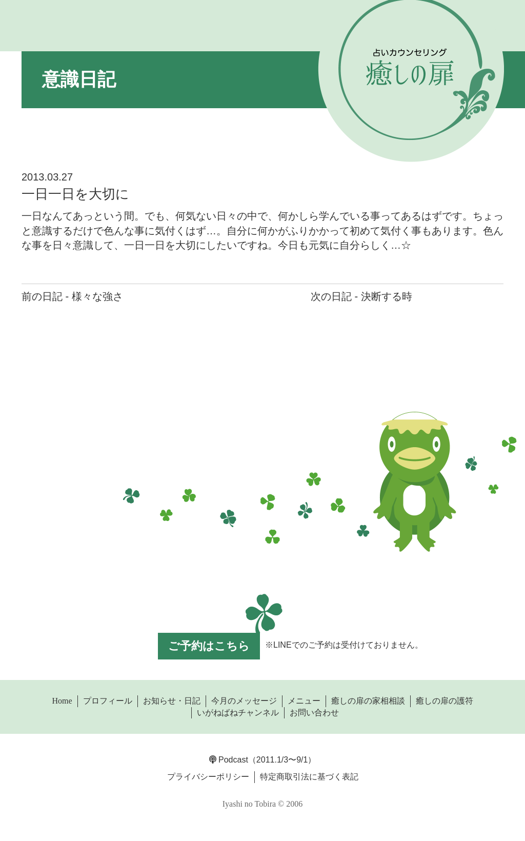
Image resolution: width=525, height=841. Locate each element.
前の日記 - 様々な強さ (72, 296)
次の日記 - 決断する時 (361, 296)
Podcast (228, 759)
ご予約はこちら (209, 645)
